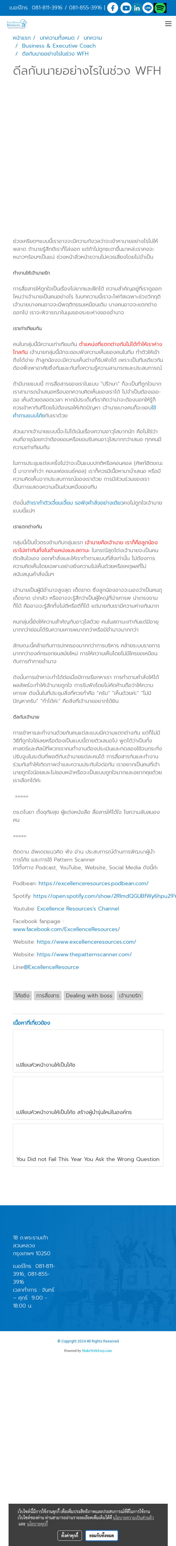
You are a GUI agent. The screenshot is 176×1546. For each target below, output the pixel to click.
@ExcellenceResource (52, 967)
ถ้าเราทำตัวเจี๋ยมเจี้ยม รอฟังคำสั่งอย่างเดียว (75, 503)
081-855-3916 (85, 8)
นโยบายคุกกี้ (37, 1523)
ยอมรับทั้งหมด (101, 1535)
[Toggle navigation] (168, 24)
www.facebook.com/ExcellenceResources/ (66, 929)
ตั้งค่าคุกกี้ (69, 1535)
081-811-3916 (47, 8)
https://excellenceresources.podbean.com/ (94, 883)
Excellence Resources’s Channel (79, 909)
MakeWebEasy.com (97, 1351)
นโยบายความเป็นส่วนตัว (133, 1517)
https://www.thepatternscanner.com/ (84, 954)
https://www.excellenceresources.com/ (86, 942)
